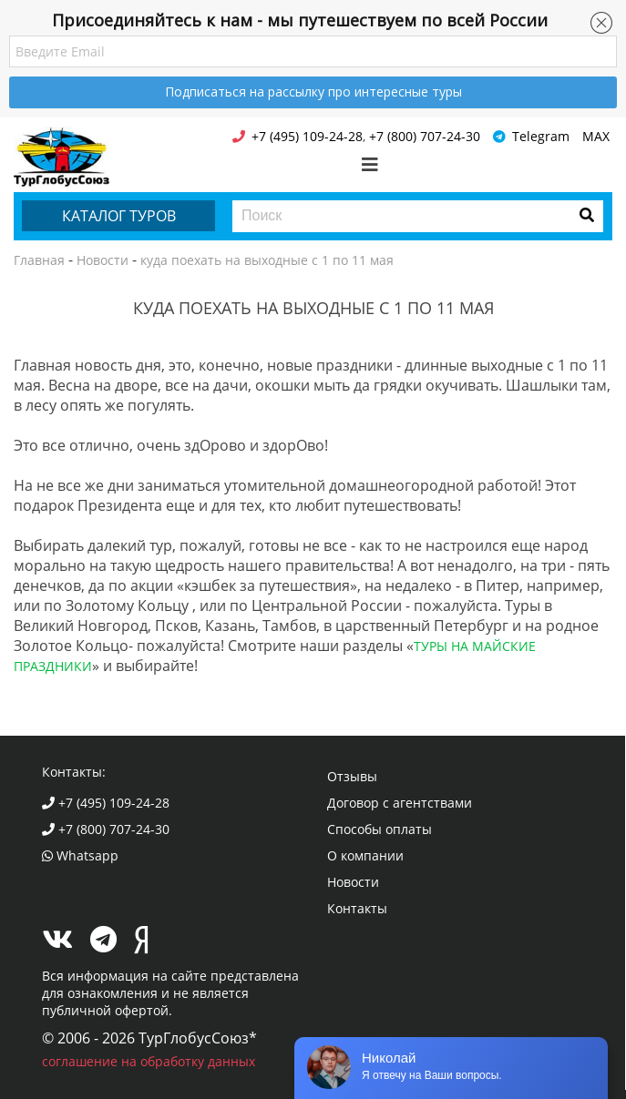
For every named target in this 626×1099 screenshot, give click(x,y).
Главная (39, 260)
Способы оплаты (379, 829)
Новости (102, 260)
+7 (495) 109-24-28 (105, 802)
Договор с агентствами (399, 802)
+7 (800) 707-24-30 (105, 829)
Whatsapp (80, 855)
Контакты (357, 908)
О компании (365, 855)
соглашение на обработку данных (148, 1061)
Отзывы (352, 776)
